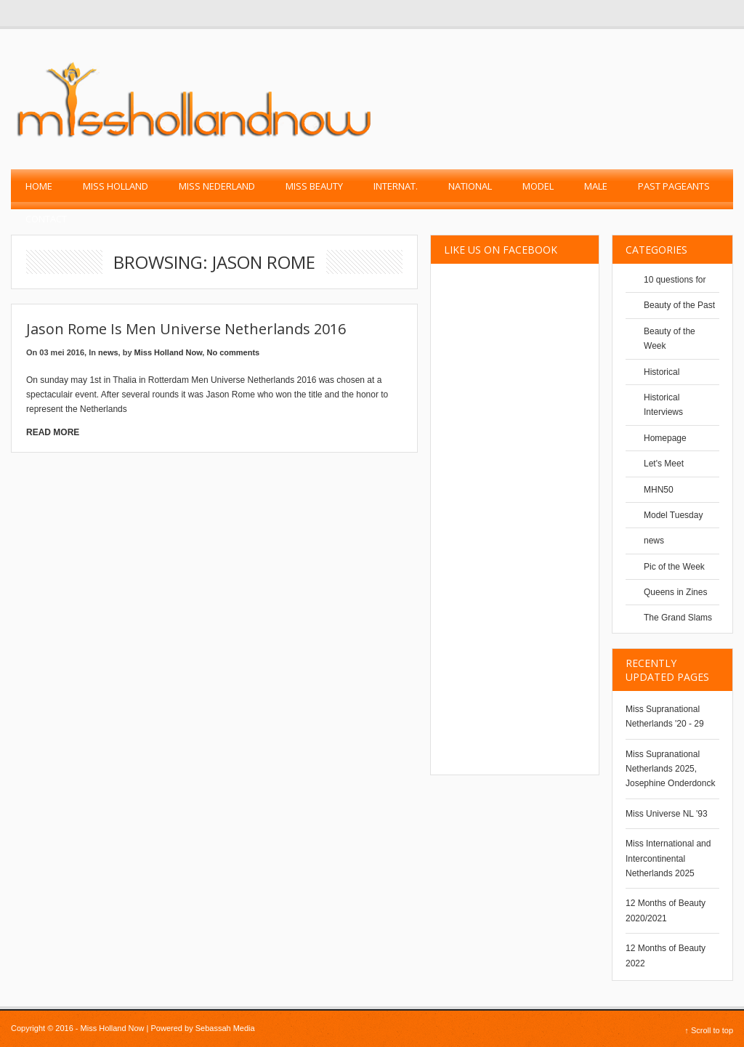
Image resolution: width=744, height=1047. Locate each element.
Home (38, 186)
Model (538, 186)
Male (595, 186)
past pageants (674, 186)
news (108, 352)
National (470, 186)
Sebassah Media (225, 1028)
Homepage (665, 438)
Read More (52, 432)
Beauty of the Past (679, 305)
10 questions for (674, 280)
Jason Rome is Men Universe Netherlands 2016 (186, 329)
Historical (661, 372)
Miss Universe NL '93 (667, 814)
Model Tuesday (673, 515)
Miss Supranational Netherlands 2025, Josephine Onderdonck (670, 769)
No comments (232, 352)
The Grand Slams (678, 618)
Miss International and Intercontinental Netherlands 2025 (668, 858)
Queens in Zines (675, 592)
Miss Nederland (217, 186)
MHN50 (659, 490)
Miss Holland (115, 186)
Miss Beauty (314, 186)
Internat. (395, 186)
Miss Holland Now (168, 352)
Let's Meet (664, 463)
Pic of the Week (674, 567)
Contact (46, 218)
